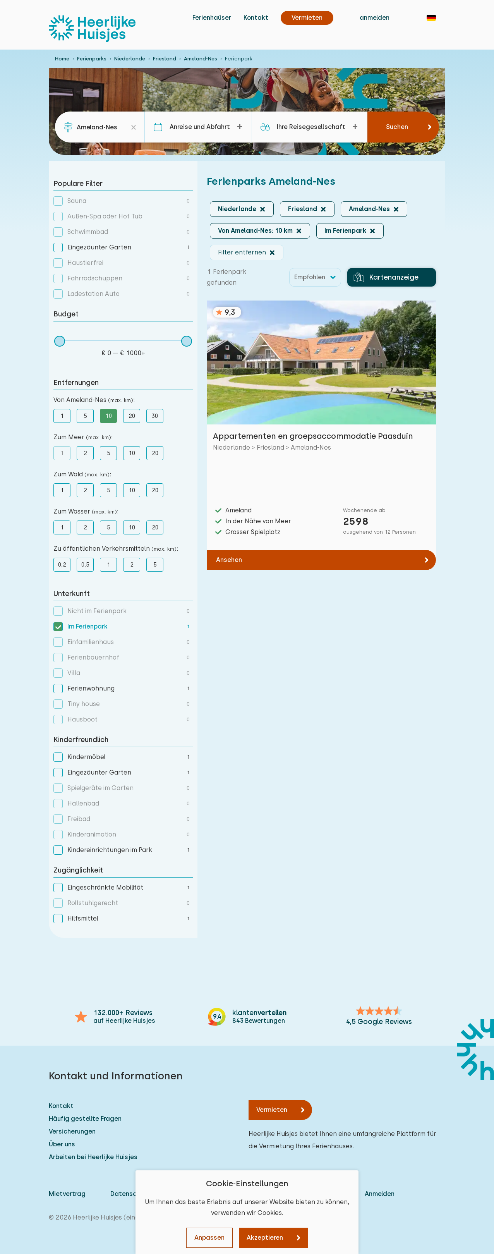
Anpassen (209, 1237)
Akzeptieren (265, 1237)
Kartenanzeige (386, 277)
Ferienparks (91, 59)
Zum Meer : (83, 437)
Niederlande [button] (237, 209)
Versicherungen (72, 1131)
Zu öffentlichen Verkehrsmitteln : (115, 548)
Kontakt (256, 17)
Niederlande (129, 59)
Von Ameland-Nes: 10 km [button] (255, 230)
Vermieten (271, 1109)
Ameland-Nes (200, 59)
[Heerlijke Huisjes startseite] (92, 28)
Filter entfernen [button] (242, 252)
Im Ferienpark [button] (345, 230)
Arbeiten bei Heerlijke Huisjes (93, 1157)
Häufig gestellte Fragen (85, 1118)
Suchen (397, 127)
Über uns (62, 1144)
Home (62, 59)
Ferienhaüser (211, 17)
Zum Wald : (82, 474)
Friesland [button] (302, 209)
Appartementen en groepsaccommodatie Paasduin (313, 436)
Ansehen (229, 559)
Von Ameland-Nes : (94, 400)
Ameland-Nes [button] (369, 209)
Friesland (164, 59)
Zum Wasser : (85, 511)
